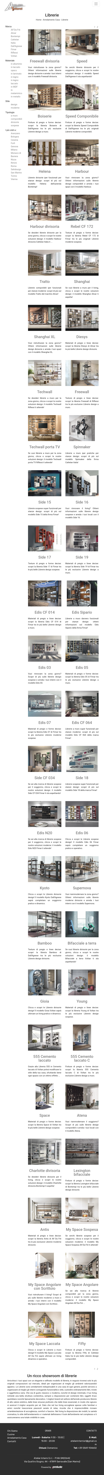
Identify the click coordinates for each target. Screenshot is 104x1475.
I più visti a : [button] (11, 130)
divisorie (15, 122)
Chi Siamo (12, 1431)
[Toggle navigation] (96, 4)
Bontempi (15, 36)
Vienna (14, 179)
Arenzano (15, 133)
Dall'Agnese (16, 46)
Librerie (64, 20)
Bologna (15, 136)
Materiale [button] (9, 60)
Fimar (13, 49)
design (14, 104)
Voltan (14, 56)
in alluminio (16, 64)
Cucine (10, 1434)
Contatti (11, 1441)
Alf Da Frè (15, 29)
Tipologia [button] (9, 112)
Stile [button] (7, 101)
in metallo (15, 96)
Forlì (13, 143)
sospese (15, 125)
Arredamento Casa (51, 20)
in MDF (14, 86)
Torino (14, 176)
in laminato (16, 73)
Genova (14, 146)
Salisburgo (16, 169)
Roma (14, 166)
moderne (15, 107)
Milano (14, 149)
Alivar (13, 33)
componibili (16, 119)
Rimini (14, 163)
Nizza (13, 159)
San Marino (16, 172)
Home (38, 20)
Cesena (14, 140)
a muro (14, 115)
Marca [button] (8, 26)
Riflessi (14, 52)
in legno (14, 77)
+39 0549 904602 (87, 1448)
